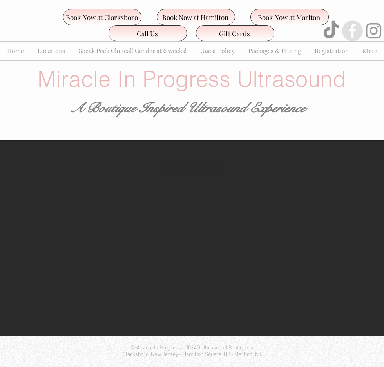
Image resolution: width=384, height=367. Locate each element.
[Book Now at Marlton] (289, 17)
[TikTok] (331, 30)
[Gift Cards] (235, 33)
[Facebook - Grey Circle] (352, 30)
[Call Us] (148, 33)
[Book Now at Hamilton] (196, 17)
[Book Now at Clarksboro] (102, 17)
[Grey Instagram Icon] (373, 30)
